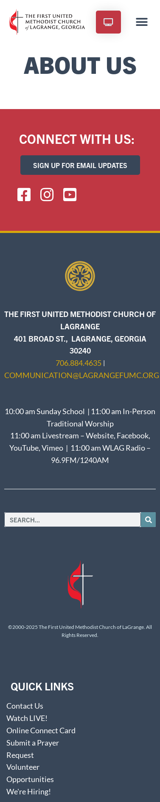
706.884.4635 (78, 362)
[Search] (148, 519)
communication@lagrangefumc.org (81, 375)
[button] (142, 22)
